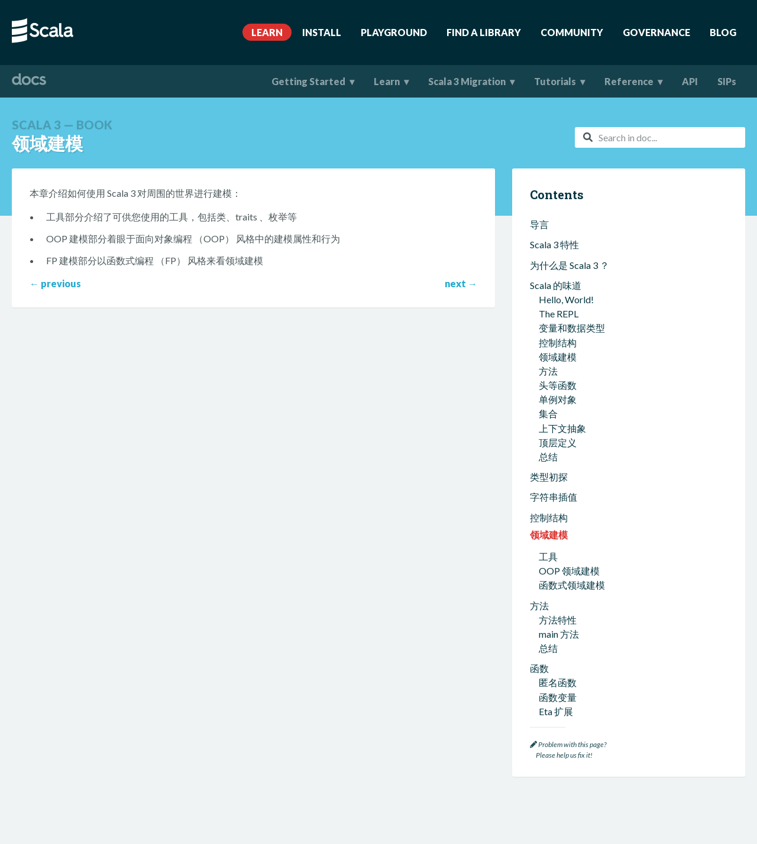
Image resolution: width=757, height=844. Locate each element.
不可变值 (558, 590)
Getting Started (308, 81)
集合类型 (558, 513)
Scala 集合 (551, 499)
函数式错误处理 (572, 634)
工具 (548, 246)
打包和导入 (553, 479)
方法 (539, 295)
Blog (723, 32)
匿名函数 (558, 372)
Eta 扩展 (556, 401)
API (690, 81)
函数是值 (558, 619)
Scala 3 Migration (467, 81)
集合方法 (558, 527)
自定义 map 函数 (573, 430)
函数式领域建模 (572, 275)
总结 (548, 338)
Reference (629, 81)
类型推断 (558, 682)
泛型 (548, 696)
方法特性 (558, 310)
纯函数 (553, 605)
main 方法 (559, 324)
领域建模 (549, 225)
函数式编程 (553, 562)
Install (321, 32)
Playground (394, 32)
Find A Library (484, 32)
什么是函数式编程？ (581, 576)
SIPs (726, 81)
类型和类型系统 (563, 668)
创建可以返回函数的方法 (591, 444)
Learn (267, 32)
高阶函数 (558, 415)
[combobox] (660, 137)
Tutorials (555, 81)
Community (572, 32)
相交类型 (558, 711)
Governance (656, 32)
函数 (539, 358)
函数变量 (558, 387)
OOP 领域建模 (569, 261)
